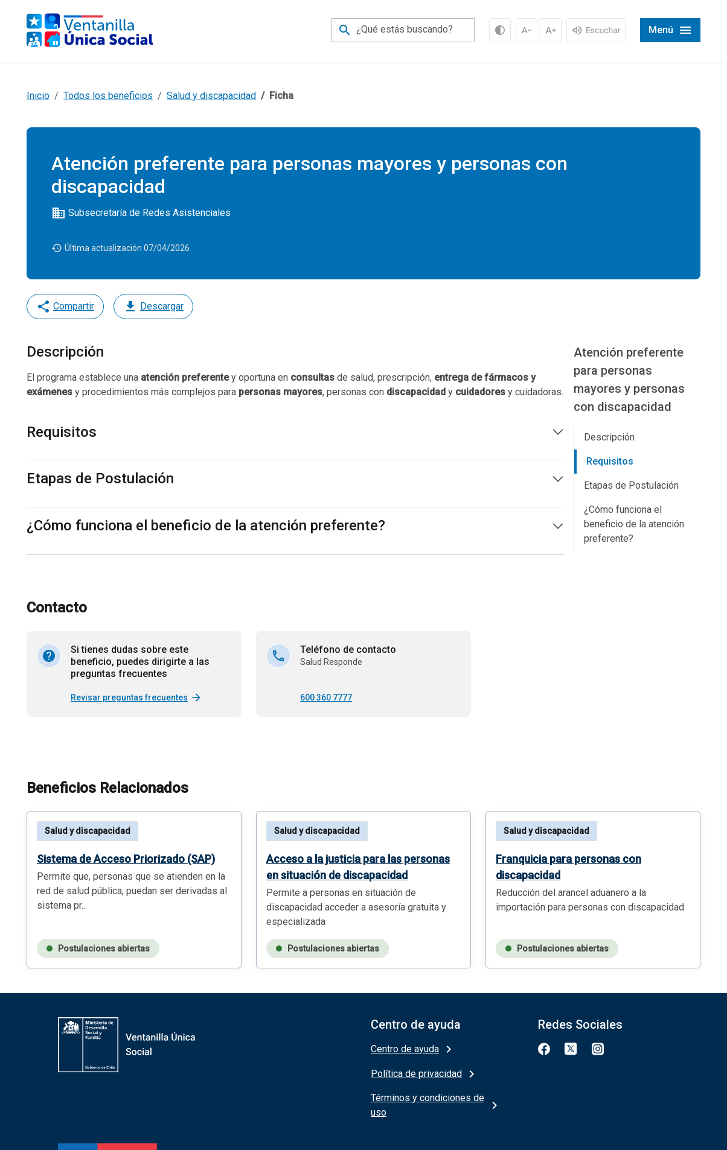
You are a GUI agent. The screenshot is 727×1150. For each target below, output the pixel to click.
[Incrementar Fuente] (551, 30)
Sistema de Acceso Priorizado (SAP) (126, 859)
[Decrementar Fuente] (526, 30)
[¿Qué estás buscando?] (403, 30)
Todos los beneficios (108, 95)
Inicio (38, 95)
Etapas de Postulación (100, 478)
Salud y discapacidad (211, 95)
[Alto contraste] (500, 30)
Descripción (609, 437)
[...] (596, 29)
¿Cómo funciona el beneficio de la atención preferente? (206, 525)
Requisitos (62, 432)
